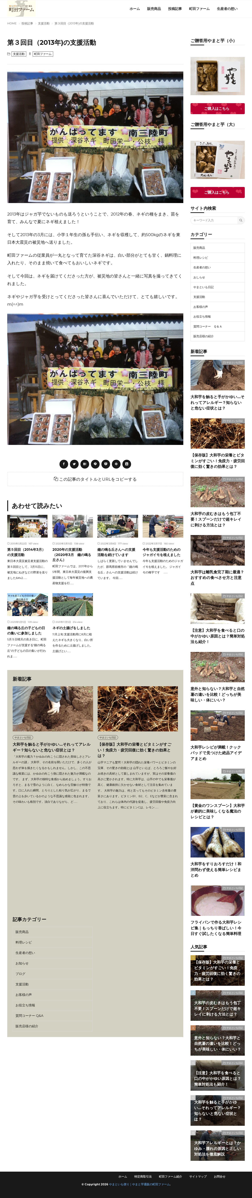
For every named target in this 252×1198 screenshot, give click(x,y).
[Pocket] (105, 464)
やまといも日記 (23, 737)
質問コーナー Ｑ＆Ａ (207, 326)
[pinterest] (116, 464)
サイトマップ (198, 1176)
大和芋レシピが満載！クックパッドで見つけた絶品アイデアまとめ (216, 753)
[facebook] (63, 464)
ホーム (135, 9)
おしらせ (199, 277)
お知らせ (22, 963)
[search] (241, 220)
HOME (11, 23)
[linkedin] (126, 464)
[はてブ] (84, 464)
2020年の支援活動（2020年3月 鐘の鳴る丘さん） (71, 554)
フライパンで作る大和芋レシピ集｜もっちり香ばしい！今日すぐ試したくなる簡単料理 (216, 928)
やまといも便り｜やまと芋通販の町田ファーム (139, 1184)
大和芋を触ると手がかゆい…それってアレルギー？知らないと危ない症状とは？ (218, 402)
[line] (95, 464)
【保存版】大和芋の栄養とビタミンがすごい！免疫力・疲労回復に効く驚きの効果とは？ (134, 750)
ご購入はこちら (216, 108)
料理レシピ (24, 942)
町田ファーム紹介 (170, 1176)
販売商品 (154, 9)
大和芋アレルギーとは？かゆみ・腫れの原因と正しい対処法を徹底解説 (217, 1148)
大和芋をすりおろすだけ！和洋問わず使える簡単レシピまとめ (216, 870)
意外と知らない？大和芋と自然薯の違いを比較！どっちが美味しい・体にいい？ (218, 694)
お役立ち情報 (25, 1005)
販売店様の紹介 (27, 1026)
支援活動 (44, 23)
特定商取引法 (143, 1176)
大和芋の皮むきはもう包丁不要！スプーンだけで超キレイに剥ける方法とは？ (216, 519)
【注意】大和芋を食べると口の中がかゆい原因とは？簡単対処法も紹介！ (218, 636)
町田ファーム (199, 9)
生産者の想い (227, 9)
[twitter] (74, 464)
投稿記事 (175, 9)
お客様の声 (24, 995)
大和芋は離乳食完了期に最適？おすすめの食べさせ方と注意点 (217, 578)
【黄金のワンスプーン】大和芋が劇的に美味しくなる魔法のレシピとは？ (218, 811)
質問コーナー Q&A (29, 1016)
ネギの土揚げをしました (71, 628)
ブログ (20, 974)
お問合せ (219, 1176)
